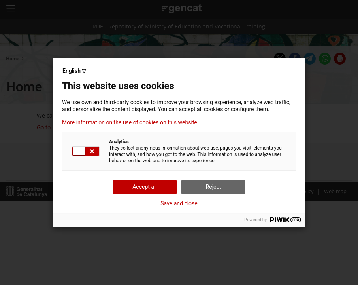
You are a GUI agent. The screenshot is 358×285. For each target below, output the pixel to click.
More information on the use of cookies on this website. (130, 122)
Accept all (144, 187)
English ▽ (74, 71)
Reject (213, 187)
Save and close (179, 203)
